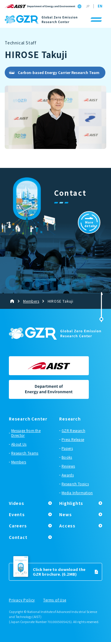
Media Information (77, 492)
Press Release (73, 439)
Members (18, 462)
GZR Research (73, 430)
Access (67, 526)
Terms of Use (54, 600)
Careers (18, 526)
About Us (19, 444)
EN (100, 6)
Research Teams (24, 453)
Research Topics (75, 484)
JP (87, 6)
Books (67, 457)
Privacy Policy (22, 600)
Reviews (68, 466)
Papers (67, 448)
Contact (18, 537)
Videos (16, 503)
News (65, 514)
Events (17, 514)
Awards (68, 475)
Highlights (71, 503)
